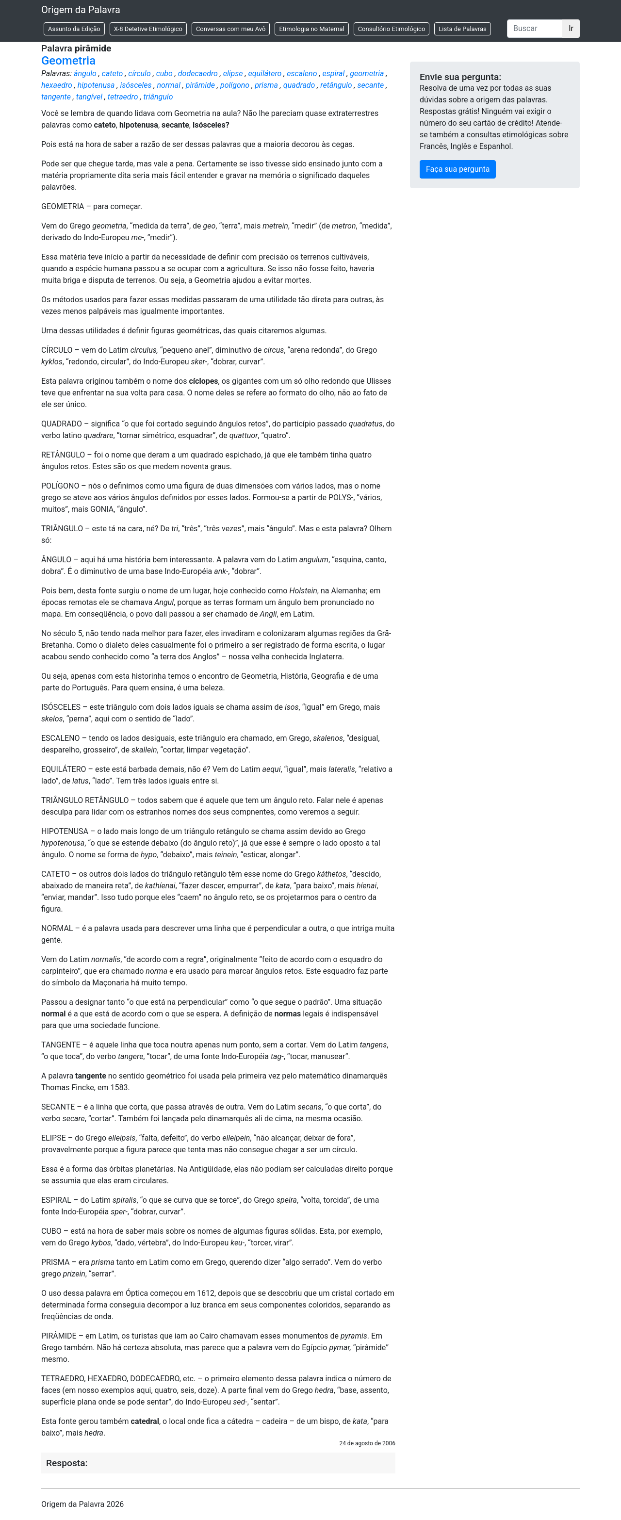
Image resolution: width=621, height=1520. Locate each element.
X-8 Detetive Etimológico (148, 29)
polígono (234, 85)
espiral (333, 73)
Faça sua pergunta (458, 169)
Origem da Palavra (80, 10)
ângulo (85, 73)
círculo (139, 73)
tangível (89, 96)
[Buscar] (535, 28)
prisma (266, 85)
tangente (56, 96)
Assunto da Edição (74, 29)
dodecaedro (198, 73)
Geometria (68, 60)
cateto (112, 73)
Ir (571, 28)
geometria (367, 73)
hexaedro (56, 85)
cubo (164, 73)
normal (168, 85)
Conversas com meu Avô (231, 29)
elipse (233, 73)
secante (371, 85)
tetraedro (123, 96)
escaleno (302, 73)
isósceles (135, 85)
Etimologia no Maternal (311, 29)
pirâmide (200, 85)
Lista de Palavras (462, 29)
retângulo (336, 85)
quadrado (299, 85)
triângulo (158, 96)
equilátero (265, 73)
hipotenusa (96, 85)
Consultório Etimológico (391, 29)
